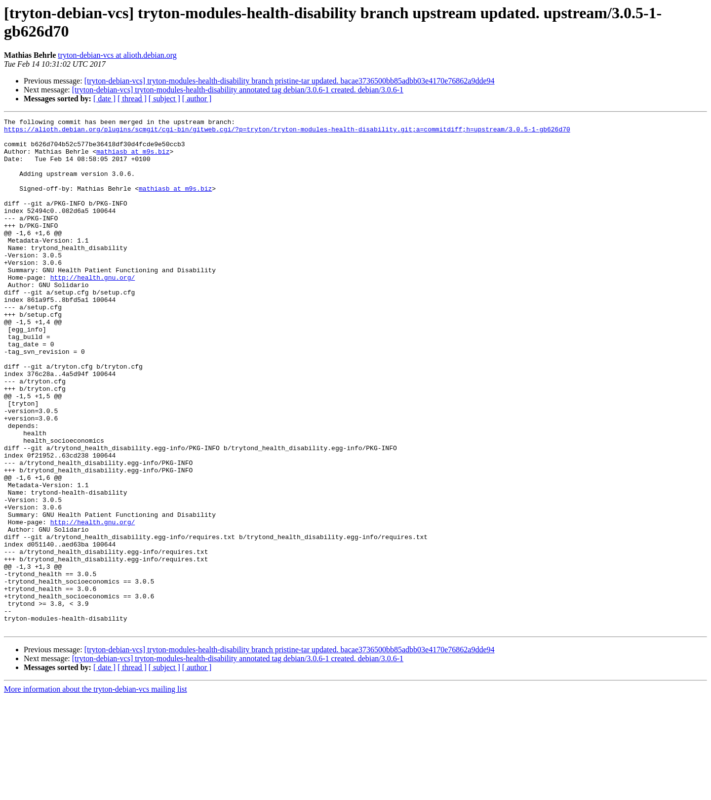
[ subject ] (164, 98)
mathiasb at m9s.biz (132, 158)
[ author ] (197, 98)
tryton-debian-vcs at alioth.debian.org (117, 55)
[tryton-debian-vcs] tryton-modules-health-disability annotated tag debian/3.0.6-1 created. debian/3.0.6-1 (237, 89)
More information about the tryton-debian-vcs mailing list (95, 791)
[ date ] (104, 98)
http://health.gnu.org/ (92, 309)
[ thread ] (132, 98)
